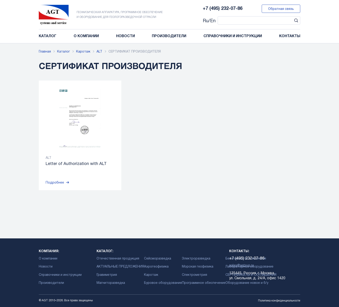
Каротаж (83, 51)
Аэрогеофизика (156, 266)
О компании (86, 36)
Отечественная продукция (118, 258)
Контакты (289, 36)
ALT (99, 51)
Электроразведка (196, 258)
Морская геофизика (197, 266)
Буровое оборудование (163, 283)
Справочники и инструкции (232, 36)
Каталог (47, 36)
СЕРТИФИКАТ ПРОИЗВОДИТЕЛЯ (134, 51)
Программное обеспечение (203, 283)
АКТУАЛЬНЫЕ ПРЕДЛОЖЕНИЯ (120, 266)
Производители (169, 36)
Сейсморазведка (157, 258)
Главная (45, 51)
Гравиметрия (107, 275)
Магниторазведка (111, 283)
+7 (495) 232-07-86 (222, 9)
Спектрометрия (194, 275)
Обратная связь (281, 9)
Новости (125, 36)
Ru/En (209, 21)
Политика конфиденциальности (279, 300)
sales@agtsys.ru (241, 265)
